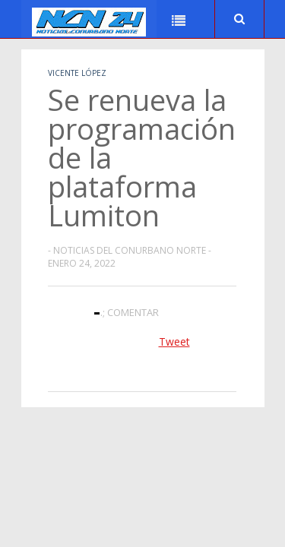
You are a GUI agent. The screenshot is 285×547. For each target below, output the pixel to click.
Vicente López (77, 73)
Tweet (174, 341)
